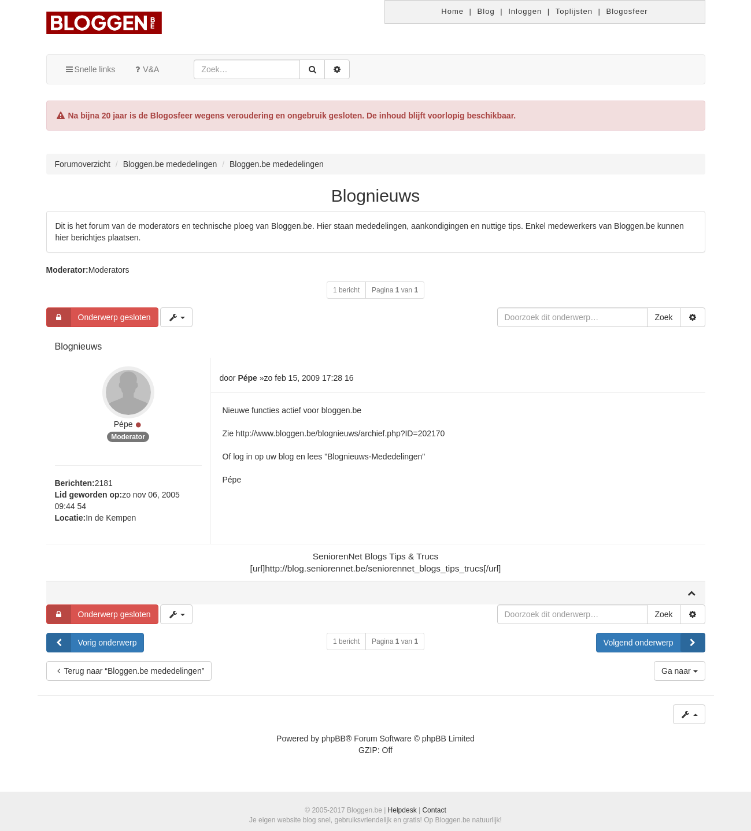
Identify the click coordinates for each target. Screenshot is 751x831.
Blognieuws (375, 195)
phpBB (333, 738)
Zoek (663, 317)
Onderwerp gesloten (99, 317)
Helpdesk (402, 810)
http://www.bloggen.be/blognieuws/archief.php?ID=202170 (340, 433)
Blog (486, 11)
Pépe (123, 424)
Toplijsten (574, 11)
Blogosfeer (627, 11)
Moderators (109, 269)
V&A (145, 69)
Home (452, 11)
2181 (104, 483)
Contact (434, 810)
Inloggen (525, 11)
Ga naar (679, 671)
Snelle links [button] (90, 69)
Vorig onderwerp (92, 642)
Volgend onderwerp (654, 642)
